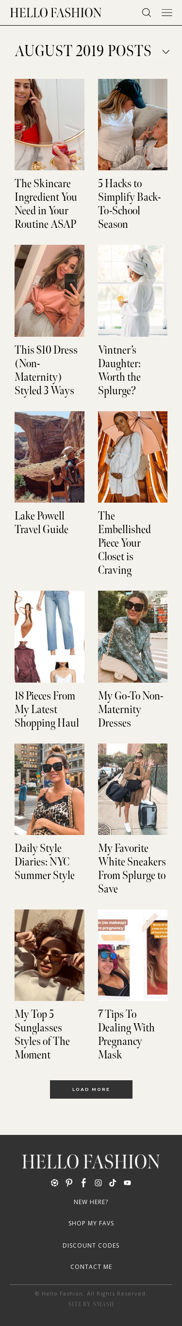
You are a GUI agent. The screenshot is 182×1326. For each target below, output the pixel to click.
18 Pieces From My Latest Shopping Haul (47, 709)
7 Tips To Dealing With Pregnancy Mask (126, 1035)
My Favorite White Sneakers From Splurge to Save (132, 869)
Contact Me (91, 1267)
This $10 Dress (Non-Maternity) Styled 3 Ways (46, 370)
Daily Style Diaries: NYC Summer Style (45, 862)
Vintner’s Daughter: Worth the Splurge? (119, 370)
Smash (103, 1304)
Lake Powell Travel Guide (41, 522)
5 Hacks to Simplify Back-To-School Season (129, 204)
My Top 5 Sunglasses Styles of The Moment (42, 1035)
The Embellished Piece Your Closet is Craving (124, 543)
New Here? (91, 1202)
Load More (91, 1089)
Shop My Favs (91, 1223)
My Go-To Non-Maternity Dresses (130, 709)
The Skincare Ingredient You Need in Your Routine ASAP (46, 204)
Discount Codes (91, 1245)
